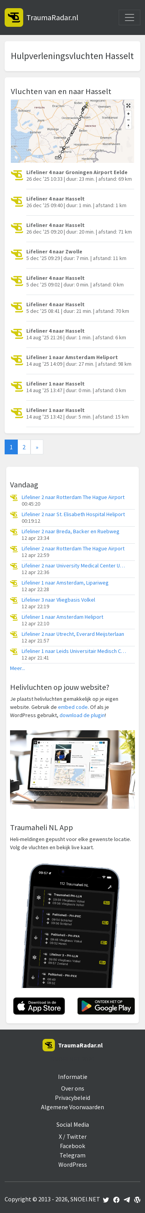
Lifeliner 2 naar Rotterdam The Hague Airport (73, 497)
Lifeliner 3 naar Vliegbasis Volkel (58, 600)
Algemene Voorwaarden (72, 1107)
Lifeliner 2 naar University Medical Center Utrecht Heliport (74, 565)
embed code (73, 706)
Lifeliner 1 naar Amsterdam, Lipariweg (65, 582)
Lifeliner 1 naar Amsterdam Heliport (62, 617)
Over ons (72, 1088)
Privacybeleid (72, 1097)
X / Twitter (73, 1136)
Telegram (72, 1155)
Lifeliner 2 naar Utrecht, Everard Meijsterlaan (73, 634)
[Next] (37, 447)
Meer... (17, 668)
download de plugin (82, 715)
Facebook (72, 1146)
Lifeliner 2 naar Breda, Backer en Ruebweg (70, 531)
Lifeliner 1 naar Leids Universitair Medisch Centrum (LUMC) (74, 651)
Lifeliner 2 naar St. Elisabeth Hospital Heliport (73, 514)
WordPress (72, 1164)
